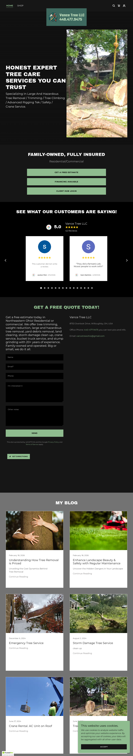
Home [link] (9, 5)
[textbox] (34, 357)
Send (35, 433)
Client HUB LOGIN (66, 191)
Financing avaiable (66, 182)
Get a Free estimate (66, 172)
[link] (66, 5)
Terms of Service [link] (32, 444)
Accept (104, 747)
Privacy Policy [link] (53, 442)
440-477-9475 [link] (91, 330)
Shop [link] (20, 5)
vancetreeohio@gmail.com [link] (90, 336)
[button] (124, 5)
